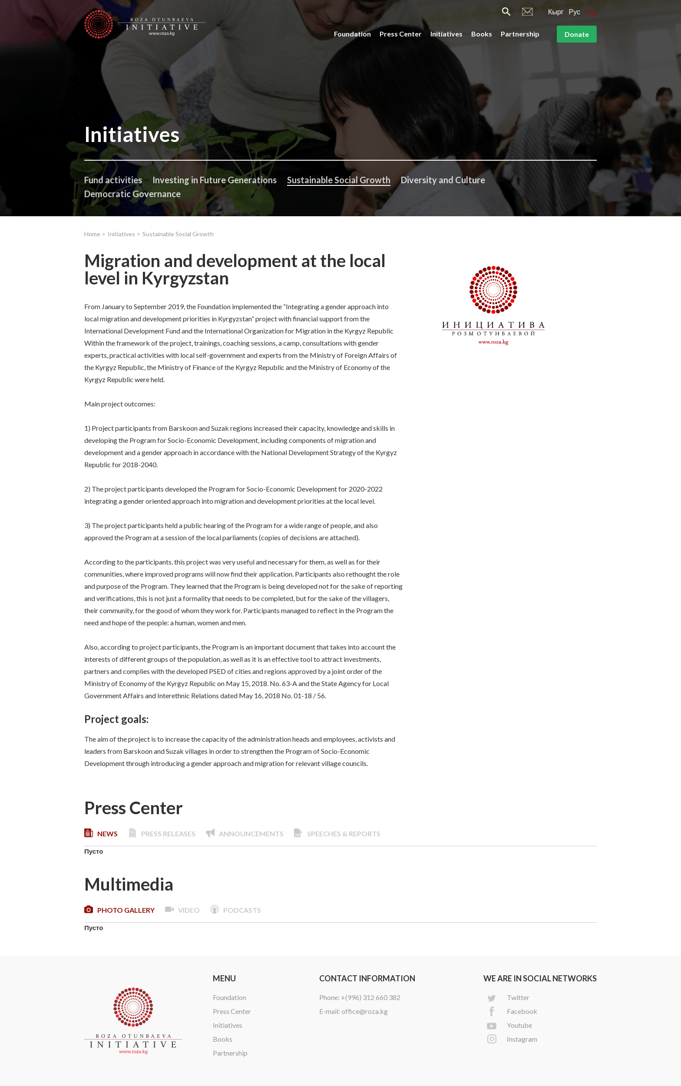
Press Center (401, 34)
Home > (95, 234)
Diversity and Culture (443, 180)
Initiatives (446, 34)
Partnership (520, 34)
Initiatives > (124, 234)
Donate (577, 34)
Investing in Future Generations (214, 180)
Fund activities (113, 180)
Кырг (556, 11)
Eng (591, 11)
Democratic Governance (132, 193)
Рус (575, 11)
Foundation (352, 34)
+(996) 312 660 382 (370, 997)
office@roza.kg (364, 1011)
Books (481, 34)
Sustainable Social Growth (338, 180)
